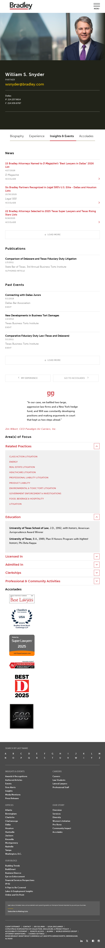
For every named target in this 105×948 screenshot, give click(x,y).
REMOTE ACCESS (37, 931)
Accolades (57, 832)
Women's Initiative (61, 821)
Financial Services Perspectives (19, 880)
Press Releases (12, 798)
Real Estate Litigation (22, 467)
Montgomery (11, 843)
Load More (54, 234)
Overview (57, 810)
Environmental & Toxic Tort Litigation (32, 488)
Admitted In (14, 564)
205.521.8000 (39, 926)
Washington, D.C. (13, 854)
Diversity (57, 817)
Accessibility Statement (16, 931)
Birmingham (11, 814)
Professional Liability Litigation (28, 477)
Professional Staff (61, 787)
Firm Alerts (10, 787)
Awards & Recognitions (16, 776)
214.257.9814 (14, 99)
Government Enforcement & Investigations (35, 493)
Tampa (8, 850)
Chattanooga (11, 821)
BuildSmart (10, 869)
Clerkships (13, 573)
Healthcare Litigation (22, 472)
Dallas (8, 95)
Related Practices (18, 446)
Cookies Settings (36, 934)
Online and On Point (14, 895)
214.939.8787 (14, 103)
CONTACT (27, 926)
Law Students (59, 780)
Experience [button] (36, 136)
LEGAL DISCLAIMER (55, 926)
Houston (9, 828)
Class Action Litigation (23, 456)
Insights (8, 791)
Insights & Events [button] (62, 136)
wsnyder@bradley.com (24, 84)
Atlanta (8, 810)
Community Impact (62, 828)
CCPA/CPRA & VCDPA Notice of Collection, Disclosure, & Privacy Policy (37, 929)
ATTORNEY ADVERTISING (15, 934)
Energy (13, 462)
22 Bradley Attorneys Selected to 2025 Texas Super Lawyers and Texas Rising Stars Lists (50, 213)
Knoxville (9, 839)
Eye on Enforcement (15, 876)
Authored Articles (13, 780)
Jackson (9, 835)
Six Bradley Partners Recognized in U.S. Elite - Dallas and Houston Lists (50, 189)
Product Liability (19, 483)
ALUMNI (50, 931)
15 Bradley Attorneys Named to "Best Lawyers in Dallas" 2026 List (49, 165)
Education (13, 517)
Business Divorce (13, 873)
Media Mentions (12, 794)
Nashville (9, 846)
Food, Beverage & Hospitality (26, 498)
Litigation (15, 504)
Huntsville (9, 832)
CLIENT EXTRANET (12, 926)
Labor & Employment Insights (19, 891)
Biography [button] (17, 136)
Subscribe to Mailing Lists (18, 911)
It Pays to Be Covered (15, 887)
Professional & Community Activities (32, 581)
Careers (56, 776)
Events (8, 783)
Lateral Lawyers (60, 783)
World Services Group (66, 931)
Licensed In (14, 556)
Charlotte (9, 817)
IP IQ (7, 884)
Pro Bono (57, 824)
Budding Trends (12, 866)
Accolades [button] (86, 136)
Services (57, 814)
